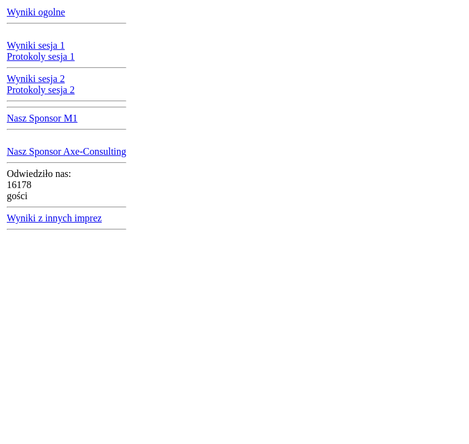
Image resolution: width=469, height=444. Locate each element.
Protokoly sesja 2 (41, 89)
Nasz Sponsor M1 (42, 118)
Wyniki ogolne (36, 12)
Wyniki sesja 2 (36, 78)
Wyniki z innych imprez (54, 218)
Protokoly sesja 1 (41, 56)
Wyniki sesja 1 (36, 45)
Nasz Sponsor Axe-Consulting (66, 151)
